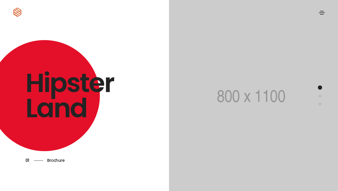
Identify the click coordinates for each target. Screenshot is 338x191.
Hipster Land (69, 95)
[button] (320, 87)
